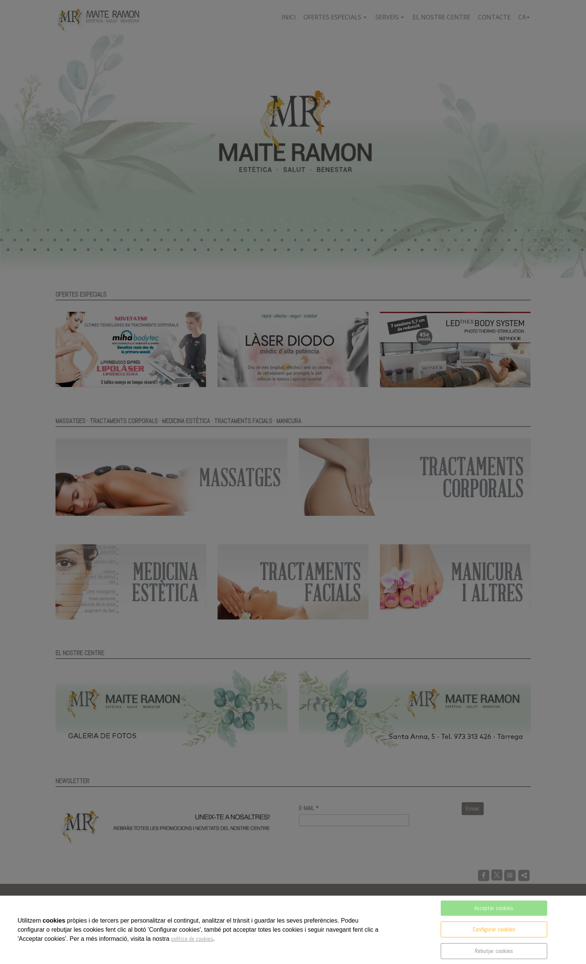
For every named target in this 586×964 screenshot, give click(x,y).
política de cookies (192, 939)
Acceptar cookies (493, 908)
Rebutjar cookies (494, 951)
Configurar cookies (494, 929)
